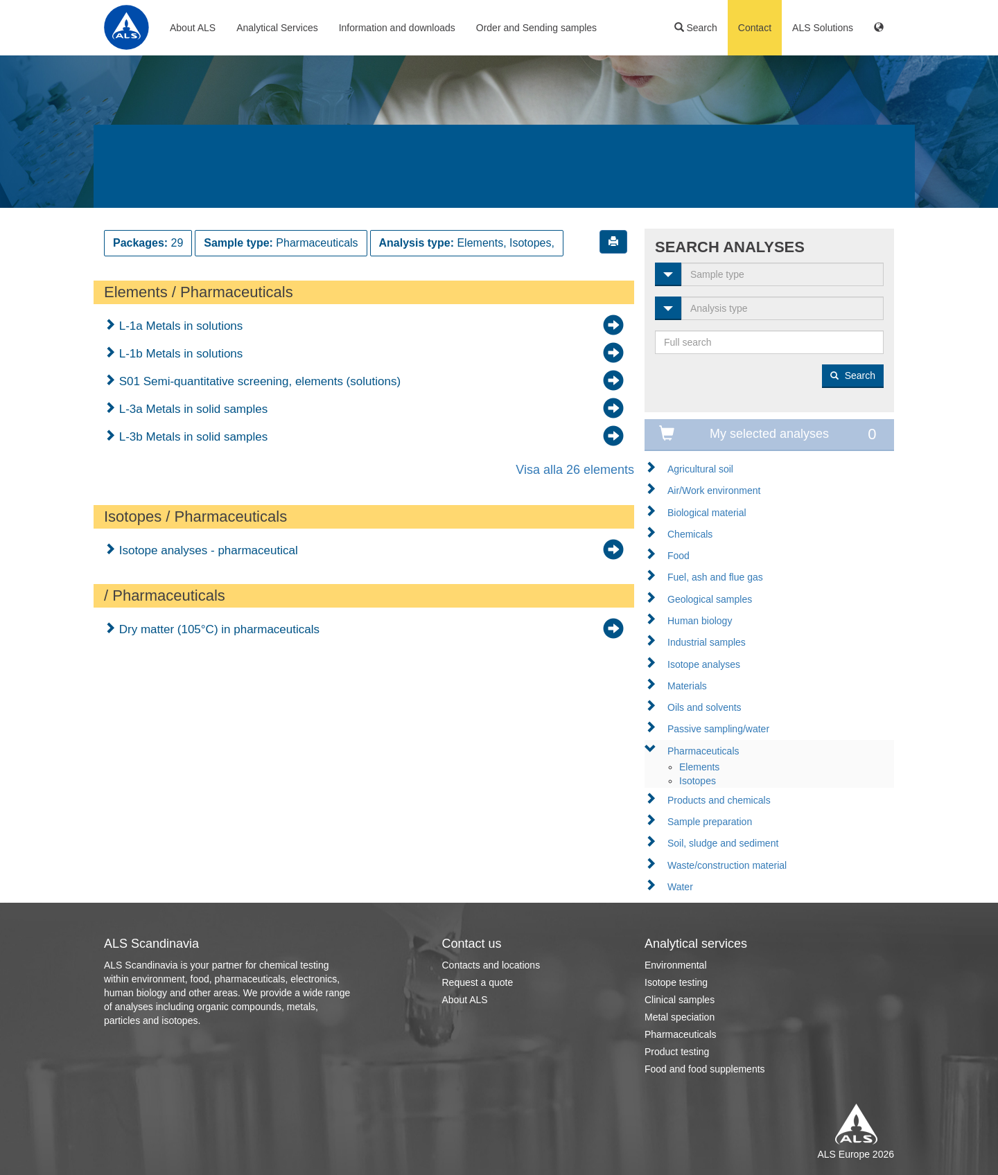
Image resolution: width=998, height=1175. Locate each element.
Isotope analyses (703, 664)
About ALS (193, 27)
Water (680, 886)
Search (695, 27)
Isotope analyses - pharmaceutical (207, 550)
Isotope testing (676, 982)
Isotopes (697, 780)
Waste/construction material (727, 865)
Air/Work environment (713, 490)
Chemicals (689, 534)
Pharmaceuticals (703, 751)
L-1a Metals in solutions (179, 326)
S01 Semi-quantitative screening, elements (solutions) (258, 381)
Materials (687, 685)
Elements (699, 766)
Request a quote (478, 982)
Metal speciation (680, 1017)
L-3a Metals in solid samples (192, 409)
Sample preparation (709, 821)
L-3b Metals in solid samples (192, 436)
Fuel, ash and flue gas (715, 577)
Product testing (677, 1051)
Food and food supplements (705, 1069)
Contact (754, 27)
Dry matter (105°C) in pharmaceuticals (217, 629)
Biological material (706, 512)
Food (678, 555)
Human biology (699, 620)
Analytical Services (277, 27)
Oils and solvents (704, 707)
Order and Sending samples (536, 27)
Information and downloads (397, 27)
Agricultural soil (700, 469)
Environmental (676, 965)
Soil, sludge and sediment (722, 843)
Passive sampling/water (718, 728)
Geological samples (709, 599)
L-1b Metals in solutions (179, 353)
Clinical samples (680, 999)
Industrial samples (706, 642)
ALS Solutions (822, 27)
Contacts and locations (491, 965)
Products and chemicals (719, 800)
